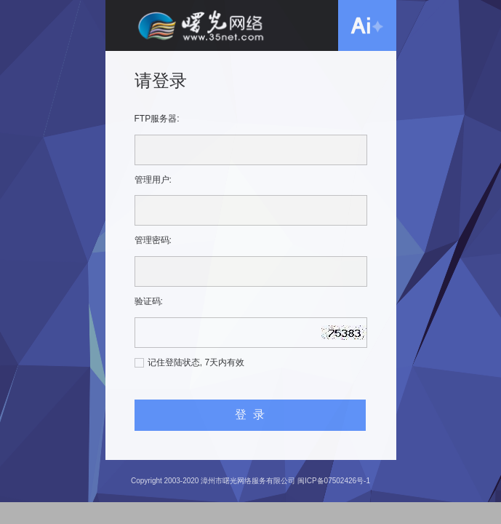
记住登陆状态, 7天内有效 (196, 362)
